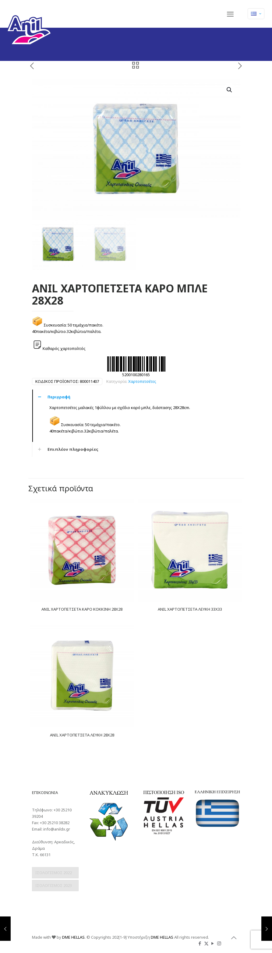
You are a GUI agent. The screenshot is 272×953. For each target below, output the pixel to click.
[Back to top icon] (234, 937)
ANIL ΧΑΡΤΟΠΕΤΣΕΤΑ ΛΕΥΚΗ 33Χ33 (190, 609)
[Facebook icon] (200, 943)
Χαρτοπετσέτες (142, 381)
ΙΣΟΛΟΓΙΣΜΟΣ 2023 (53, 885)
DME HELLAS (73, 937)
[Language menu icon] (256, 13)
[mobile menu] (230, 14)
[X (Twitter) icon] (206, 943)
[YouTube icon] (212, 943)
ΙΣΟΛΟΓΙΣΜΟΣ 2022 (53, 872)
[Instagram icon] (219, 943)
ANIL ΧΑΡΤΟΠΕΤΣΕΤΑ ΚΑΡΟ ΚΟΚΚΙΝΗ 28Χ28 (81, 609)
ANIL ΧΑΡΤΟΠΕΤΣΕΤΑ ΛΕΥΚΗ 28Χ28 (82, 735)
